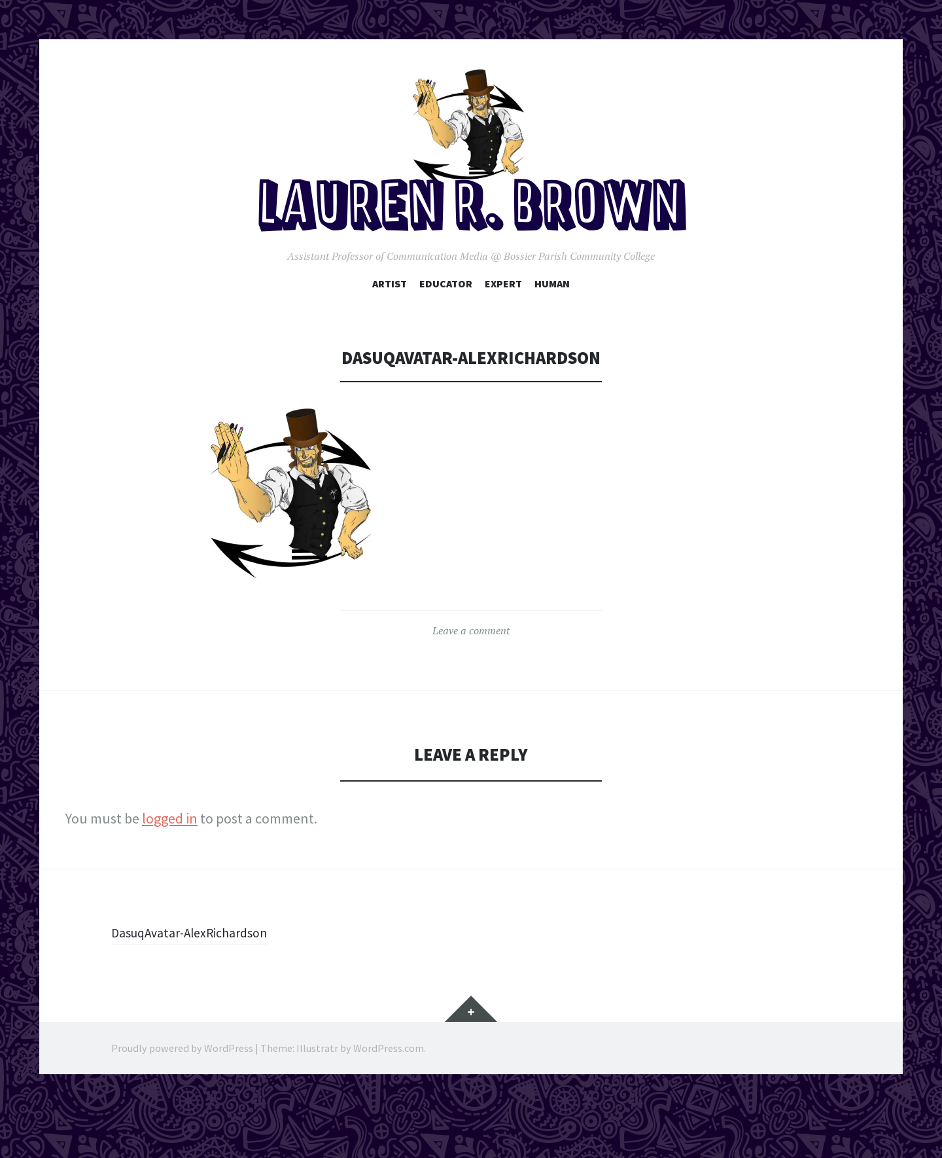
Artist (389, 327)
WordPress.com (388, 1092)
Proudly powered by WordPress (182, 1092)
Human (552, 327)
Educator (445, 327)
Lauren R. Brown (471, 254)
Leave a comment (471, 675)
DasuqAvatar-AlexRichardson (199, 977)
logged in (170, 863)
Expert (503, 327)
